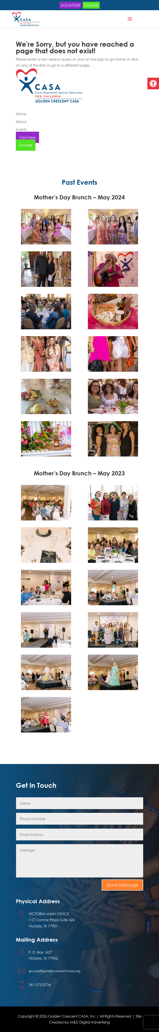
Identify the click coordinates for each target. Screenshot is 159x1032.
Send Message (122, 884)
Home (21, 113)
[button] (153, 83)
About (21, 121)
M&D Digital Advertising (90, 1022)
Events (21, 129)
